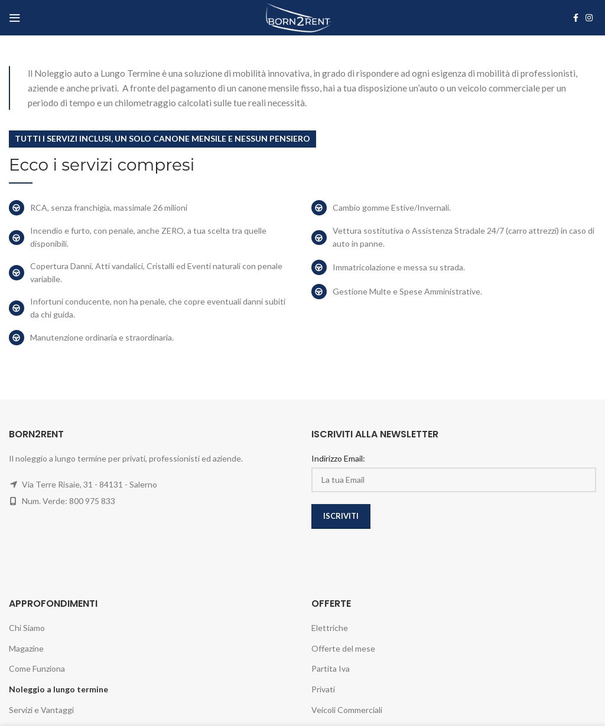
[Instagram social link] (589, 17)
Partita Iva (330, 668)
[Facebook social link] (576, 17)
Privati (323, 689)
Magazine (26, 648)
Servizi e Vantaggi (41, 710)
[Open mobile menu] (15, 18)
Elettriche (329, 628)
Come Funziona (37, 668)
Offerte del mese (343, 648)
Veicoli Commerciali (346, 710)
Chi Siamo (27, 628)
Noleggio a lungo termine (58, 689)
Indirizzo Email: (338, 458)
